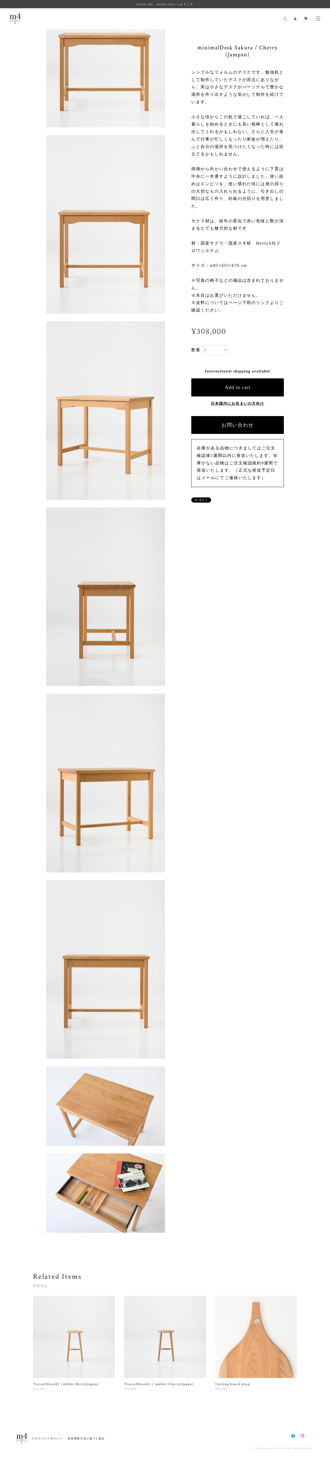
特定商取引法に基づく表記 (86, 1438)
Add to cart (237, 387)
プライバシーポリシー (47, 1438)
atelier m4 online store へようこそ (165, 4)
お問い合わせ (237, 425)
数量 (196, 350)
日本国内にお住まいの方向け (237, 403)
